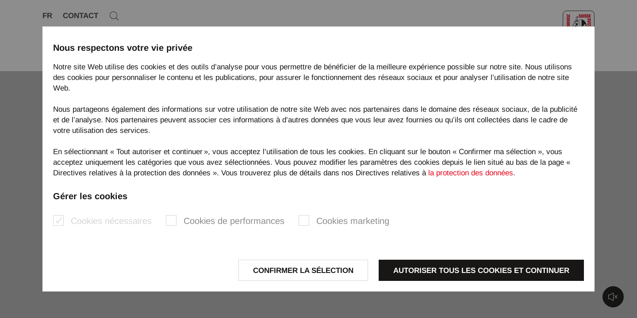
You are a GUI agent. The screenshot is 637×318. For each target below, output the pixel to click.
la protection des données (470, 173)
